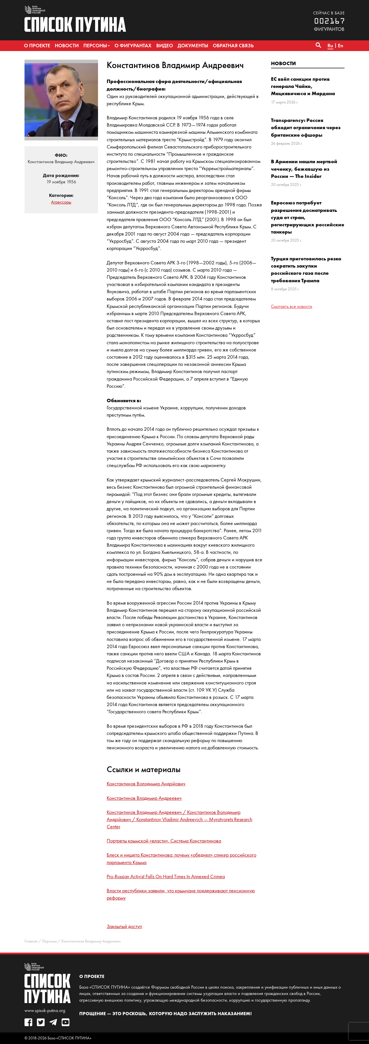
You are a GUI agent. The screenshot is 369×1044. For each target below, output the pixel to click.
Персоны (49, 941)
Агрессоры (61, 202)
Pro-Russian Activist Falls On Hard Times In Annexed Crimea (166, 876)
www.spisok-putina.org (45, 1010)
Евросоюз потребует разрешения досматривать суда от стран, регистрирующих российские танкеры (307, 217)
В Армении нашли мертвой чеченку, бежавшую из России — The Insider (304, 168)
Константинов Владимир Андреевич (144, 798)
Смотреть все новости (291, 306)
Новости (283, 63)
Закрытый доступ (124, 926)
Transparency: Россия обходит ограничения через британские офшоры (305, 127)
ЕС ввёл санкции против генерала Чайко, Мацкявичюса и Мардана (303, 86)
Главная (31, 941)
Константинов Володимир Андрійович (146, 783)
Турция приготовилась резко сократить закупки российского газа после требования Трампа (306, 269)
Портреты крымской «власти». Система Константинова (164, 841)
